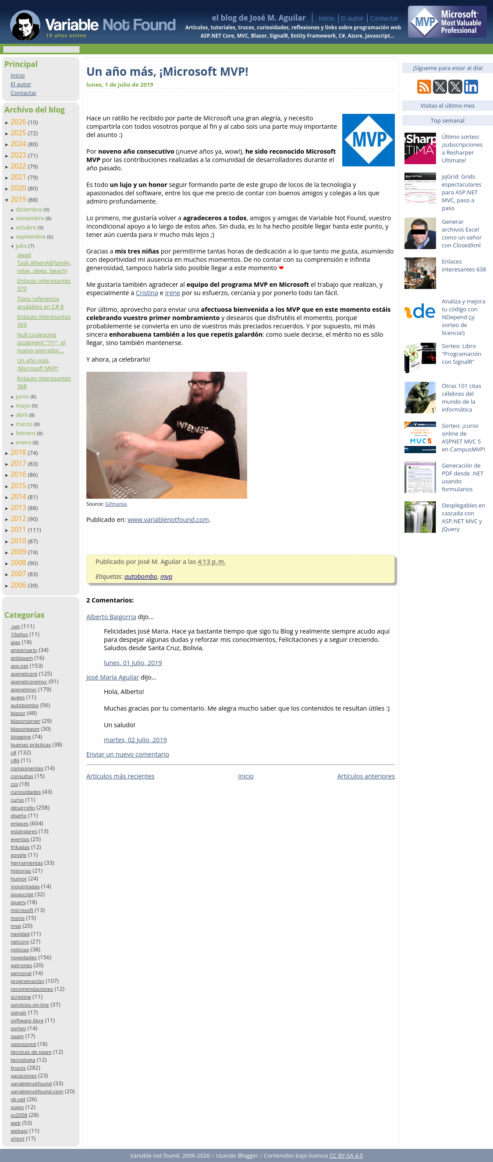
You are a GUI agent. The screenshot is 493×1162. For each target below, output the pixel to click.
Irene (172, 293)
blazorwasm (25, 728)
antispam (22, 658)
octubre (27, 227)
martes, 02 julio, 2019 (135, 740)
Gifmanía (116, 503)
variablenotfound (31, 1083)
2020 (19, 188)
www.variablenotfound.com (168, 519)
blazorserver (25, 721)
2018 (19, 452)
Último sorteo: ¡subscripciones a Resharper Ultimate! (462, 148)
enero (24, 442)
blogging (21, 736)
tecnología (23, 1059)
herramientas (27, 862)
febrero (26, 433)
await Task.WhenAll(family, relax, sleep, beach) (44, 263)
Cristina (147, 293)
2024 (19, 143)
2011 (19, 529)
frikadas (20, 847)
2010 (19, 541)
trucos (18, 1067)
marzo (25, 424)
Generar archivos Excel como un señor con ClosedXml (462, 233)
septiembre (31, 236)
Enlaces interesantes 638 (464, 265)
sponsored (23, 1044)
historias (21, 870)
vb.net (18, 1099)
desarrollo (23, 807)
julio (22, 246)
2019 (19, 199)
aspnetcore (24, 673)
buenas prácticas (31, 744)
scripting (21, 996)
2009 (19, 551)
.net (15, 626)
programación (27, 981)
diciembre (29, 209)
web (16, 1123)
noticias (20, 949)
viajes (17, 1107)
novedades (23, 957)
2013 (19, 507)
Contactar (384, 18)
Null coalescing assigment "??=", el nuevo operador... (41, 342)
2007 (19, 573)
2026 (19, 122)
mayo (24, 405)
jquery (18, 902)
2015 (19, 485)
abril (22, 415)
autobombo (25, 705)
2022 (19, 166)
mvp (16, 926)
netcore (20, 941)
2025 (19, 132)
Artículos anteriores (366, 776)
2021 (19, 177)
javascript (22, 894)
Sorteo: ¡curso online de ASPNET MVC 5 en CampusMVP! (463, 437)
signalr (18, 1012)
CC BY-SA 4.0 (346, 1155)
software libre (27, 1020)
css (14, 784)
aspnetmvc (23, 689)
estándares (24, 831)
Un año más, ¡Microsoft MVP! (37, 364)
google (18, 855)
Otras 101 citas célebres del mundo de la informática (461, 397)
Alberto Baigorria (111, 617)
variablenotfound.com (37, 1091)
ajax (15, 642)
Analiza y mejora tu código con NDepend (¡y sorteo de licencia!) (464, 317)
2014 (19, 496)
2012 (19, 518)
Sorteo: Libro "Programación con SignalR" (461, 354)
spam (17, 1036)
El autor (352, 18)
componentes (27, 768)
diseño (18, 815)
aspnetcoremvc (29, 681)
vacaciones (23, 1075)
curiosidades (26, 792)
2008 (19, 562)
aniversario (24, 650)
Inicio (326, 18)
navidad (20, 933)
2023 (19, 155)
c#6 (15, 760)
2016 (19, 474)
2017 (19, 463)
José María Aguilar (112, 677)
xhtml (17, 1138)
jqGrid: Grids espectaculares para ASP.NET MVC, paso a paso (461, 192)
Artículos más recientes (120, 776)
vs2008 (19, 1115)
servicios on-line (30, 1004)
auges (18, 697)
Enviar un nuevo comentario (127, 754)
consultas (22, 776)
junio (23, 396)
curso (17, 799)
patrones (21, 965)
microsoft (22, 910)
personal (21, 973)
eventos (20, 839)
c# (13, 752)
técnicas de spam (31, 1052)
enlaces (19, 823)
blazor (18, 713)
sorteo (18, 1028)
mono (18, 918)
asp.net (19, 665)
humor (19, 878)
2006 (19, 585)
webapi (19, 1130)
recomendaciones (32, 989)
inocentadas (25, 886)
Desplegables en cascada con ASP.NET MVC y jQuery (463, 517)
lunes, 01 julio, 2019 (133, 662)
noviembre (31, 218)
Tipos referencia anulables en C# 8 (40, 302)
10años (19, 634)
